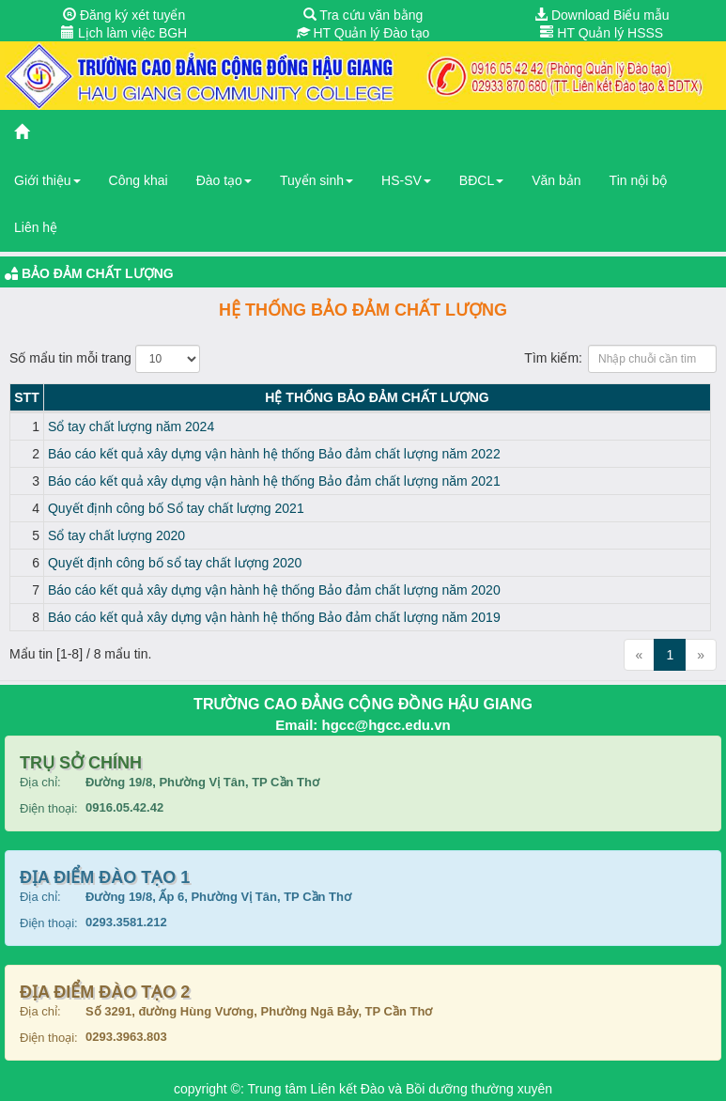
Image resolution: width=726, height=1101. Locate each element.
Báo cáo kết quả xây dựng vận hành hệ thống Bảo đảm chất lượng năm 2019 (274, 617)
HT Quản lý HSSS (601, 32)
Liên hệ (35, 227)
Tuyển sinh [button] (316, 180)
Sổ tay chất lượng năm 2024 (131, 426)
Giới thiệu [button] (47, 180)
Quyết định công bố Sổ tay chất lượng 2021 (176, 508)
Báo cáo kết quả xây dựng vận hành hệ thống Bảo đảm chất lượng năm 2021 (274, 480)
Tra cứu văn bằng (363, 15)
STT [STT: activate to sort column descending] (26, 397)
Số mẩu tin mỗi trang (104, 359)
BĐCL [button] (481, 180)
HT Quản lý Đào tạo (363, 32)
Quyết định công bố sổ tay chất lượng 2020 (174, 562)
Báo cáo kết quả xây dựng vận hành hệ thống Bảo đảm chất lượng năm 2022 (274, 453)
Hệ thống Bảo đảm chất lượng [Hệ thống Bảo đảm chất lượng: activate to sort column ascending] (376, 397)
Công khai (138, 180)
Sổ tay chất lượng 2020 (116, 535)
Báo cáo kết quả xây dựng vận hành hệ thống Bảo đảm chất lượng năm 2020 (274, 589)
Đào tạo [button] (224, 180)
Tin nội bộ (638, 180)
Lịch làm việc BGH (124, 32)
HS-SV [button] (406, 180)
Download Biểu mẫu (602, 15)
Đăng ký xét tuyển (124, 15)
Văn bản (556, 180)
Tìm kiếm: (620, 359)
